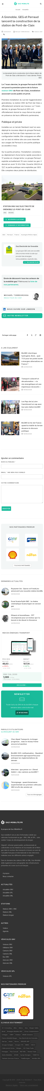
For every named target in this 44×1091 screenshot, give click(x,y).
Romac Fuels (32, 1051)
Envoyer (6, 509)
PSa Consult (14, 1051)
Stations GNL (7, 912)
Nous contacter (8, 876)
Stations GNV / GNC (10, 909)
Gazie (10, 1041)
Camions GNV (7, 951)
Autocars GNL (7, 963)
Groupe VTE (19, 1045)
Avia (26, 1028)
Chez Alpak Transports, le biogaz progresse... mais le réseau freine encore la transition (24, 741)
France (16, 235)
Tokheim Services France (10, 1058)
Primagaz (5, 1051)
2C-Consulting (7, 1028)
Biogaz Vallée (34, 1028)
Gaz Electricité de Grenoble (27, 246)
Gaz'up (4, 1041)
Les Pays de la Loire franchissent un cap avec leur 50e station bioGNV (31, 404)
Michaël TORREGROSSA (22, 31)
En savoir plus (31, 262)
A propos (6, 873)
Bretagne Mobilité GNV (14, 1031)
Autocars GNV (8, 960)
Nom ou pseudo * (8, 462)
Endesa (18, 1035)
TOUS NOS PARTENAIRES (22, 565)
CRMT (12, 1035)
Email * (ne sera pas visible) (13, 472)
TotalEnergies (25, 1058)
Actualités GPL (8, 892)
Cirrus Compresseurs (31, 1031)
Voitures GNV (7, 944)
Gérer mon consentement (29, 1085)
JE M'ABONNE (22, 713)
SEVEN (16, 1055)
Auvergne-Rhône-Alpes (29, 235)
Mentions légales (12, 1085)
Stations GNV (38, 31)
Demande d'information (17, 225)
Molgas (18, 1048)
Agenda (5, 931)
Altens (21, 1028)
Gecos (16, 1041)
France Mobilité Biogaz (9, 1038)
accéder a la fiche (14, 219)
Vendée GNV (36, 1058)
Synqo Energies (25, 1055)
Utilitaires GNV (8, 947)
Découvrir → (22, 685)
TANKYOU (36, 1055)
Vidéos (5, 928)
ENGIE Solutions (27, 1035)
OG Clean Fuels (28, 1048)
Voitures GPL (7, 976)
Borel (3, 1031)
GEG (3, 235)
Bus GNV (6, 957)
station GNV (7, 91)
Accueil (18, 9)
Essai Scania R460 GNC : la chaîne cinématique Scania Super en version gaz (26, 603)
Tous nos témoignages (34, 794)
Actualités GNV (8, 889)
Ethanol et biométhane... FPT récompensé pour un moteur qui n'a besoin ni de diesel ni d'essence (25, 617)
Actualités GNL (8, 896)
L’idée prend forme (8, 1048)
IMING (27, 1045)
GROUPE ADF (25, 1041)
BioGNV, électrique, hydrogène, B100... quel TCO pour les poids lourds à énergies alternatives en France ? (32, 358)
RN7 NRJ (23, 1051)
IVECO (33, 1045)
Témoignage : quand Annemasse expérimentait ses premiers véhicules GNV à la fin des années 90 (26, 784)
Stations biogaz (8, 915)
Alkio (15, 1028)
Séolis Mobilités (7, 1055)
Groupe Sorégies (7, 1045)
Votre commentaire (10, 483)
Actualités (25, 9)
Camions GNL (7, 954)
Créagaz (5, 1035)
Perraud (10, 235)
